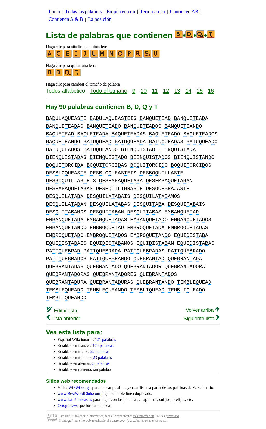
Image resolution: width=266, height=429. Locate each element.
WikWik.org (78, 387)
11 (155, 91)
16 (211, 91)
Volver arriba (202, 310)
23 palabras (102, 357)
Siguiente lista (201, 318)
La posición (99, 19)
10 (144, 91)
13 (177, 91)
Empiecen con (121, 11)
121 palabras (105, 339)
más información (143, 416)
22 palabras (99, 351)
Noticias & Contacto (153, 420)
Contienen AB (184, 11)
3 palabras (100, 363)
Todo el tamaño (108, 91)
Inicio (54, 11)
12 (166, 91)
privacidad (172, 416)
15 (200, 91)
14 (188, 91)
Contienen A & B (66, 19)
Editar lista (62, 310)
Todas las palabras (83, 11)
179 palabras (103, 345)
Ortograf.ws (68, 405)
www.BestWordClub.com (79, 393)
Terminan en (152, 11)
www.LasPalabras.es (75, 399)
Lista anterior (63, 318)
